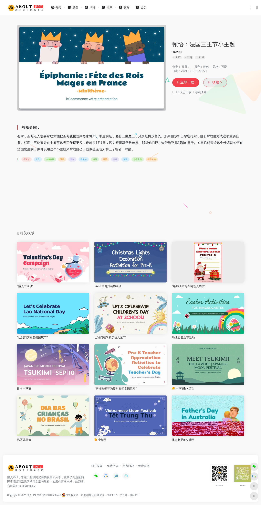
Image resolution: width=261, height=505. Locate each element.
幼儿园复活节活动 (183, 337)
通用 (62, 159)
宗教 (115, 159)
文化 (38, 159)
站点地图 (86, 495)
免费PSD (128, 465)
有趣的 (84, 159)
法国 (125, 159)
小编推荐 (50, 159)
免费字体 (112, 465)
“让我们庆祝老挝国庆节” (32, 337)
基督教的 (152, 159)
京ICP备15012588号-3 (49, 495)
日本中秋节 (24, 388)
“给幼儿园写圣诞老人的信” (189, 286)
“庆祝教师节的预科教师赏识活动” (115, 388)
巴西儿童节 (24, 439)
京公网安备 (70, 495)
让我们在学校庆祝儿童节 (110, 337)
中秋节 (100, 439)
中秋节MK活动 (183, 388)
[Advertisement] (130, 197)
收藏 (216, 82)
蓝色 (72, 159)
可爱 (105, 159)
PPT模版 (96, 465)
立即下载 (186, 82)
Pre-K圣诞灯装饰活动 (108, 286)
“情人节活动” (25, 286)
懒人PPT (135, 495)
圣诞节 (26, 159)
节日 (184, 66)
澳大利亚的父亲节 (183, 439)
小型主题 (138, 159)
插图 (95, 159)
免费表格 (143, 465)
